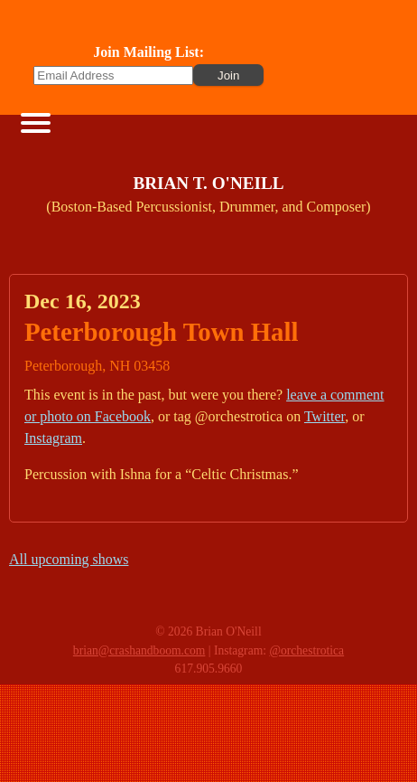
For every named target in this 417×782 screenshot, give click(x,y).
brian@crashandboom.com (139, 650)
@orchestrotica (306, 650)
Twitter (324, 416)
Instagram (53, 438)
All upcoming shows (68, 559)
